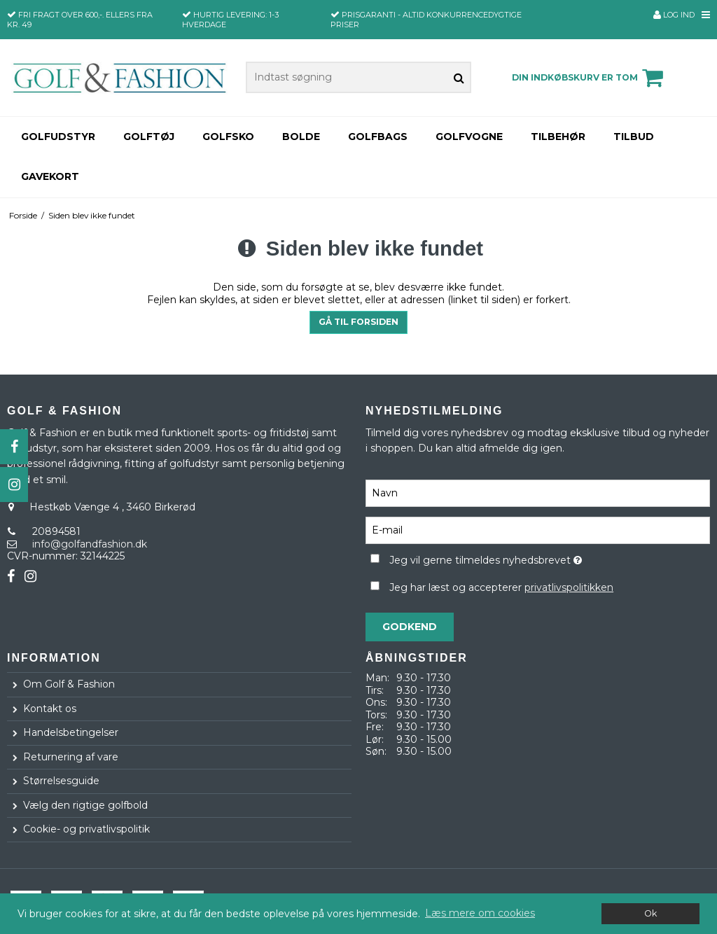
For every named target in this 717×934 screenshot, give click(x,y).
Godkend (409, 626)
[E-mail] (538, 530)
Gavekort (50, 176)
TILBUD (633, 136)
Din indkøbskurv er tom (589, 78)
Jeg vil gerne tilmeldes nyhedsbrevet (519, 557)
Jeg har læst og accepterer (501, 587)
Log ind (674, 15)
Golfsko (228, 136)
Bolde (301, 136)
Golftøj (148, 136)
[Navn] (538, 493)
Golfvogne (469, 136)
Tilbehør (558, 136)
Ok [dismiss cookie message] (650, 913)
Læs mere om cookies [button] (480, 913)
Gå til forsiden (358, 321)
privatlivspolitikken (568, 587)
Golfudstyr (58, 136)
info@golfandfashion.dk (89, 544)
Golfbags (378, 136)
